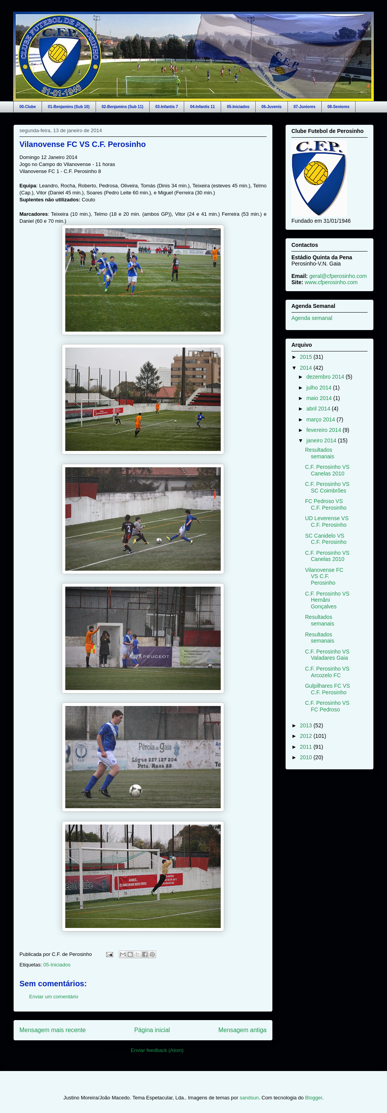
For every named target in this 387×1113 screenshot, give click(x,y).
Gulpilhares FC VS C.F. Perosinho (327, 689)
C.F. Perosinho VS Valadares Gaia (327, 654)
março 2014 (321, 419)
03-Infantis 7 (166, 107)
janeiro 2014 (322, 440)
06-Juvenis (271, 107)
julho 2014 (319, 387)
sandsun (249, 1098)
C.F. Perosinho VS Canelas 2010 (327, 470)
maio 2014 (319, 398)
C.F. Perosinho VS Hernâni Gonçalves (327, 600)
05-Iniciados (238, 107)
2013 (307, 725)
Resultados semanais (319, 453)
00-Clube (27, 107)
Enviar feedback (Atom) (157, 1050)
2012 (307, 736)
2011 (307, 747)
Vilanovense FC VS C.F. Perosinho (82, 144)
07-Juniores (305, 107)
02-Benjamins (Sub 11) (122, 107)
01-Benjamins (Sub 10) (68, 107)
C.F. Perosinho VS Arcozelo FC (327, 672)
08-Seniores (339, 107)
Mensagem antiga (242, 1030)
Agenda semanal (311, 318)
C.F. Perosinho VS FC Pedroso (327, 706)
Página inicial (152, 1030)
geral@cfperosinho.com (338, 276)
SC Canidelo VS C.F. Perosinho (326, 539)
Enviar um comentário (53, 996)
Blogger (313, 1098)
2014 (307, 368)
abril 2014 (318, 408)
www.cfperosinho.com (331, 282)
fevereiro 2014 (324, 430)
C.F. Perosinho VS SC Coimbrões (327, 487)
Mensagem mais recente (52, 1030)
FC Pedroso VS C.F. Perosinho (326, 504)
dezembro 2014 (325, 377)
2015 (307, 357)
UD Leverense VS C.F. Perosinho (327, 521)
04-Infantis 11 (202, 107)
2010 (307, 757)
